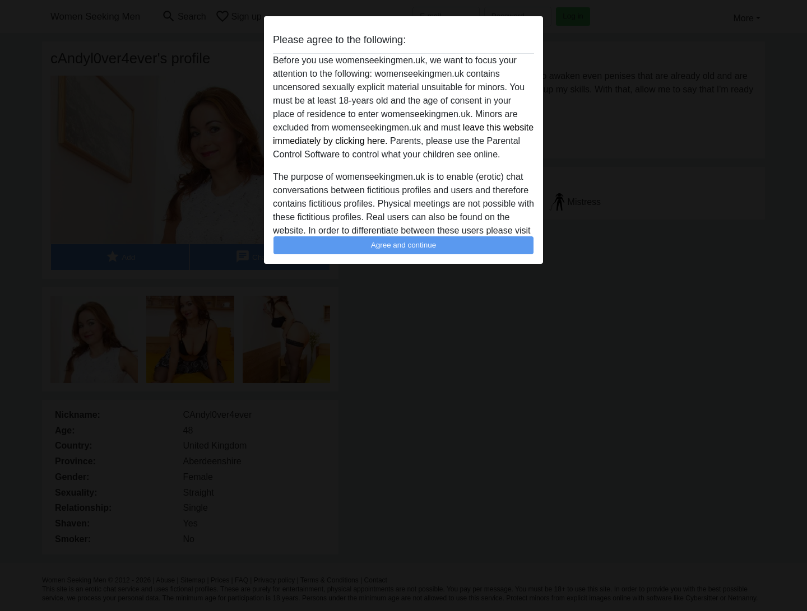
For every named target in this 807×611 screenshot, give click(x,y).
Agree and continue (403, 245)
